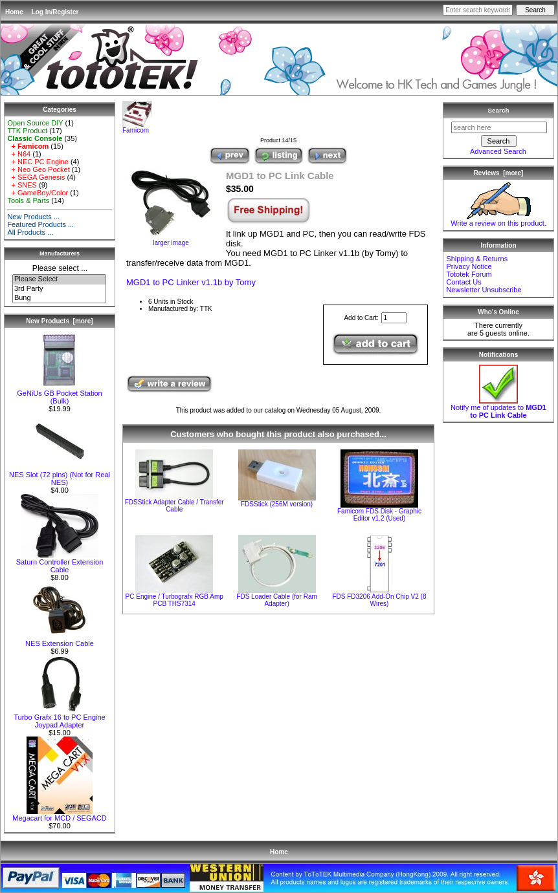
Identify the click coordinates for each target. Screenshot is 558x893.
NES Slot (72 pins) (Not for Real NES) (59, 475)
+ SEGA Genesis (36, 177)
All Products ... (30, 232)
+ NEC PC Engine (37, 162)
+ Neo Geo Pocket (38, 169)
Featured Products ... (40, 224)
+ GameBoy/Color (37, 193)
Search (498, 110)
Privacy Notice (468, 266)
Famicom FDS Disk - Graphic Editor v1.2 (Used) (379, 515)
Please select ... (59, 268)
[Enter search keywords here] (478, 10)
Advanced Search (498, 151)
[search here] (499, 127)
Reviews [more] (499, 173)
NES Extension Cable (59, 640)
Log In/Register (55, 12)
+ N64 (18, 154)
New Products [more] (59, 321)
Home (14, 12)
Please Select (59, 279)
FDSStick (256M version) (277, 504)
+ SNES (22, 185)
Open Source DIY (35, 123)
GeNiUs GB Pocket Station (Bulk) (59, 394)
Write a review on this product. (498, 220)
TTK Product (27, 130)
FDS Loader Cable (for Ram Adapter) (276, 600)
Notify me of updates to (498, 408)
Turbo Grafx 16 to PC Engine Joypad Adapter (59, 718)
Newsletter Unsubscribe (483, 290)
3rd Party (59, 289)
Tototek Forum (468, 274)
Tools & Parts (28, 200)
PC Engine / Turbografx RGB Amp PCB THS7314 (174, 600)
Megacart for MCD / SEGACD (59, 815)
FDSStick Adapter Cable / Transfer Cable (174, 506)
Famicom (137, 127)
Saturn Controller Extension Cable (60, 563)
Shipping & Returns (477, 259)
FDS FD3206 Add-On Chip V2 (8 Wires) (379, 600)
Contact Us (463, 282)
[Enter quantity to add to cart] (394, 317)
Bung (59, 298)
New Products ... (33, 217)
